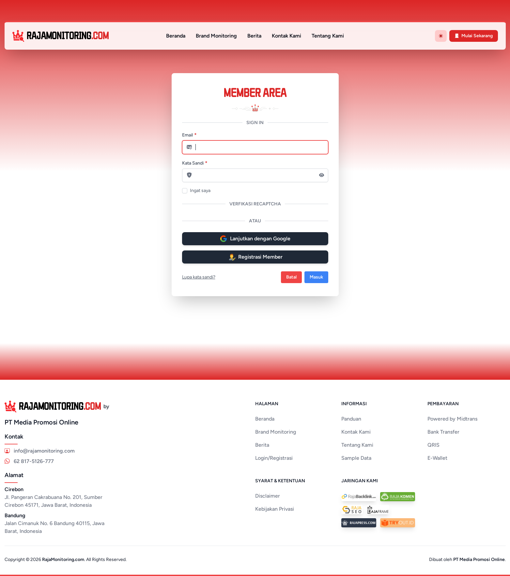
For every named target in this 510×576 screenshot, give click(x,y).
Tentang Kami (328, 36)
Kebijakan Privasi (274, 509)
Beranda (175, 36)
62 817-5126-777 (29, 461)
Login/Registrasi (274, 458)
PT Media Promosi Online (479, 559)
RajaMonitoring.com (63, 559)
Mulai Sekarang (474, 36)
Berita (254, 36)
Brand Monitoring (216, 36)
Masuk (316, 277)
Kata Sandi (193, 163)
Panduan (351, 419)
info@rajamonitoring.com (40, 451)
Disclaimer (267, 496)
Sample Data (356, 458)
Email (187, 135)
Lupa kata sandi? (198, 277)
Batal (291, 277)
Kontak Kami (286, 36)
